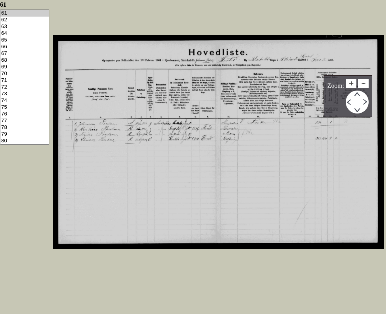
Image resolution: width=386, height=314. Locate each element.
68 (24, 60)
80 (24, 141)
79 (24, 134)
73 (24, 94)
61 (24, 13)
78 (24, 127)
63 (24, 26)
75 (24, 107)
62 (24, 20)
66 (24, 47)
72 (24, 87)
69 (24, 67)
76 (24, 114)
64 (24, 33)
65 (24, 40)
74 (24, 100)
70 (24, 73)
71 (24, 80)
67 (24, 53)
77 (24, 120)
